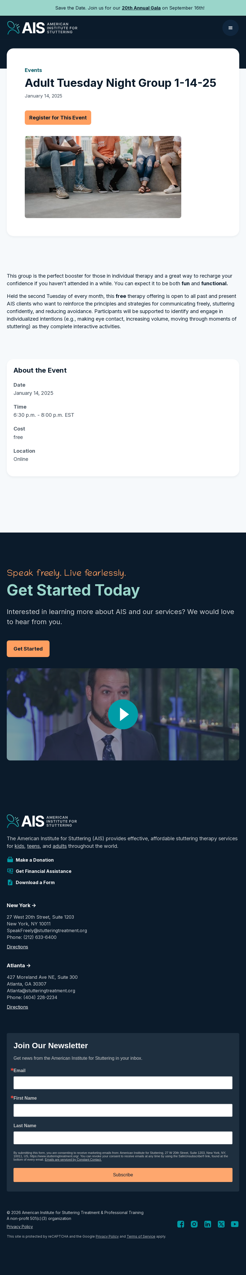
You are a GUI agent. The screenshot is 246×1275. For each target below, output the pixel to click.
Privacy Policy (20, 1226)
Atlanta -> (19, 965)
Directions (17, 947)
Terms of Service (141, 1236)
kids (19, 846)
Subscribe (123, 1174)
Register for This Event (58, 118)
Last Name (25, 1126)
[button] (230, 28)
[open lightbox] (123, 714)
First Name (25, 1098)
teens (33, 846)
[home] (42, 28)
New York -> (21, 905)
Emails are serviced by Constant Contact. (73, 1159)
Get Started (28, 649)
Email (20, 1070)
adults (60, 846)
